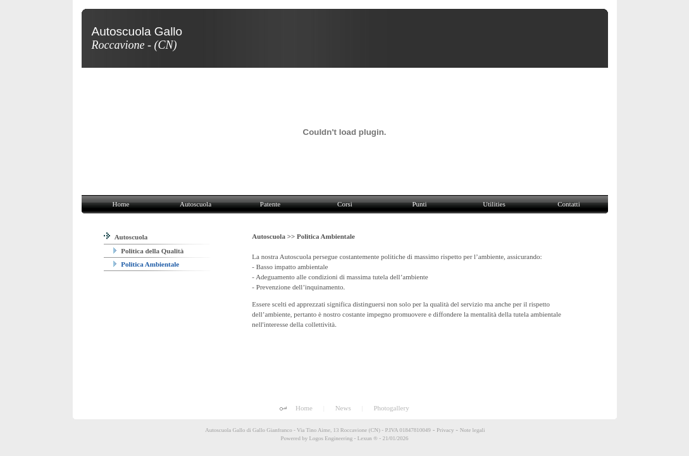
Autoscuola (126, 237)
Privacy (445, 430)
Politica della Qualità (148, 251)
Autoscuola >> (274, 236)
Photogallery (391, 408)
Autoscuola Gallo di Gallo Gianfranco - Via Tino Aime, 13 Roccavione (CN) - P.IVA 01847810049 (317, 430)
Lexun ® (367, 438)
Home (304, 408)
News (343, 408)
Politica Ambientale (146, 264)
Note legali (472, 430)
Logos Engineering (331, 438)
